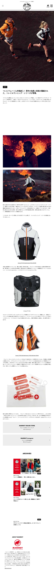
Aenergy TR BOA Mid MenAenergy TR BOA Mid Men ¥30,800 (27, 355)
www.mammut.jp (8, 568)
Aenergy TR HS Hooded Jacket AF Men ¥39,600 (27, 263)
